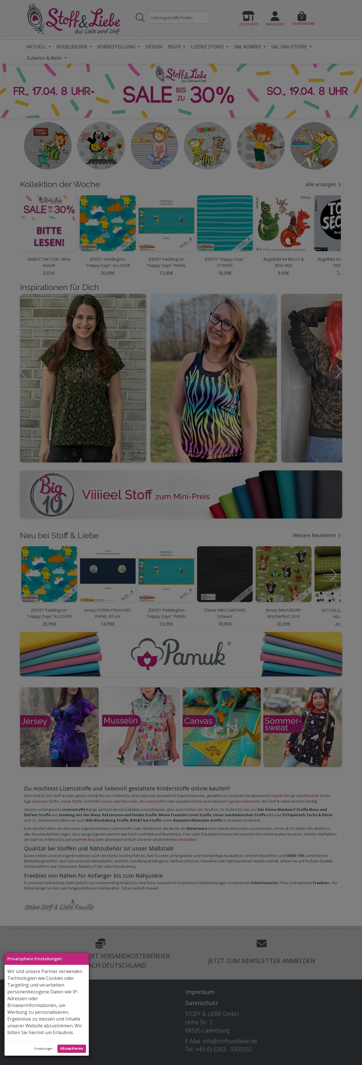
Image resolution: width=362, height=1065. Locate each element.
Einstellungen (43, 1049)
